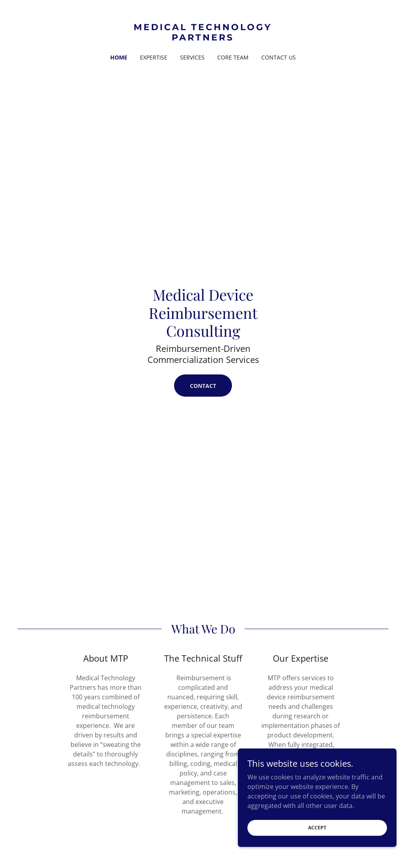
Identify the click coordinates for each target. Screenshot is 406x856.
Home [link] (118, 57)
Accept (317, 827)
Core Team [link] (233, 57)
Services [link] (192, 57)
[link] (203, 38)
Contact (203, 386)
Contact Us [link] (278, 57)
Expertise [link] (153, 57)
